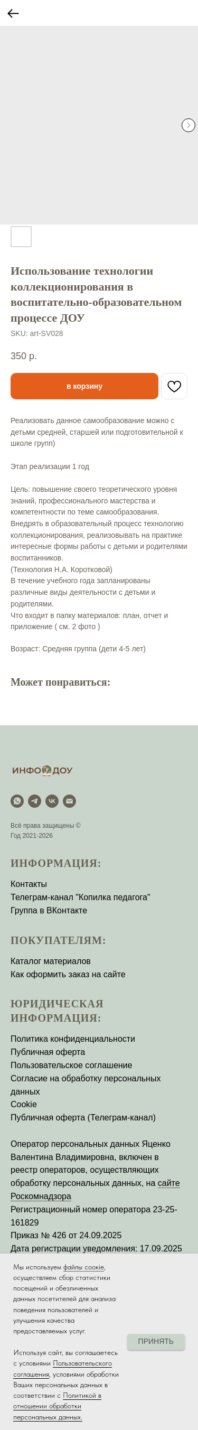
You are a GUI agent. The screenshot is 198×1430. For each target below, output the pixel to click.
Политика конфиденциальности (73, 1038)
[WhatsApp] (17, 801)
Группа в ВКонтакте (49, 910)
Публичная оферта (48, 1052)
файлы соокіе (83, 1267)
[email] (69, 801)
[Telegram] (34, 801)
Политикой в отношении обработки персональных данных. (57, 1406)
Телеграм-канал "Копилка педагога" (80, 897)
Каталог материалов (51, 961)
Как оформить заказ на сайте (68, 974)
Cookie (24, 1104)
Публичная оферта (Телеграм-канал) (83, 1117)
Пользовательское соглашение (71, 1065)
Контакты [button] (29, 884)
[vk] (52, 801)
